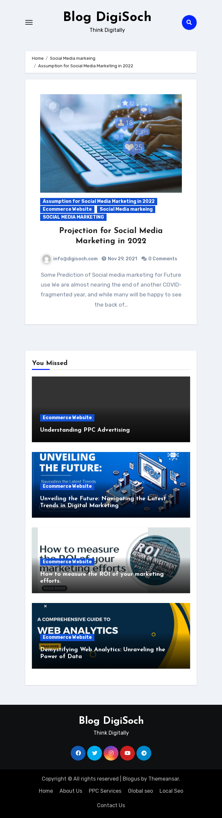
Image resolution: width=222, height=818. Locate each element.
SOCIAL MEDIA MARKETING (73, 217)
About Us (71, 791)
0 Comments (162, 259)
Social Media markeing (126, 209)
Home (46, 791)
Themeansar (163, 779)
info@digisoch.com (70, 259)
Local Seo (171, 791)
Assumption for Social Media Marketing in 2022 (99, 201)
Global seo (140, 791)
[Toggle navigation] (29, 22)
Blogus (131, 779)
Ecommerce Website (67, 209)
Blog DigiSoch (107, 17)
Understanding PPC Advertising (85, 430)
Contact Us (111, 805)
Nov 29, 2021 (122, 259)
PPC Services (105, 791)
